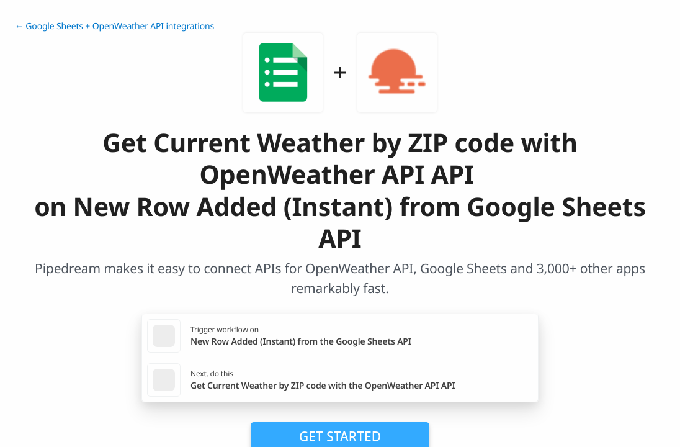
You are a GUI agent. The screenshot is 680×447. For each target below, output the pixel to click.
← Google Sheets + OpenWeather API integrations (114, 26)
